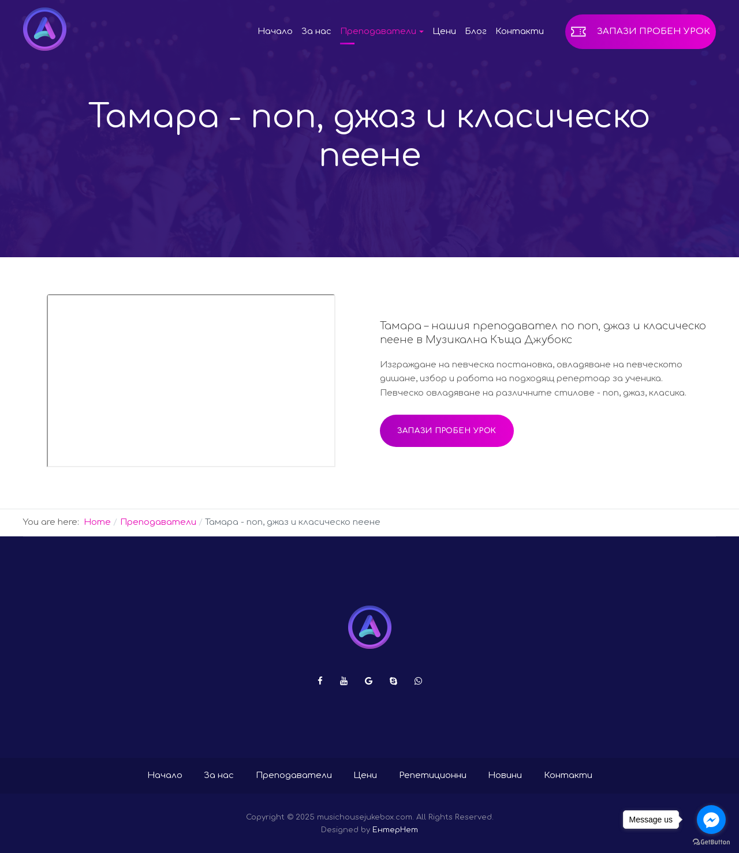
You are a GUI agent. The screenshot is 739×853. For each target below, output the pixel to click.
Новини (505, 775)
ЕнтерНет (395, 829)
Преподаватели (294, 775)
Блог (476, 31)
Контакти (519, 31)
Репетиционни (432, 775)
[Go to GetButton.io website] (711, 841)
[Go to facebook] (711, 819)
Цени (444, 31)
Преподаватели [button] (382, 31)
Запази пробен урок (653, 31)
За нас (316, 31)
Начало (275, 31)
